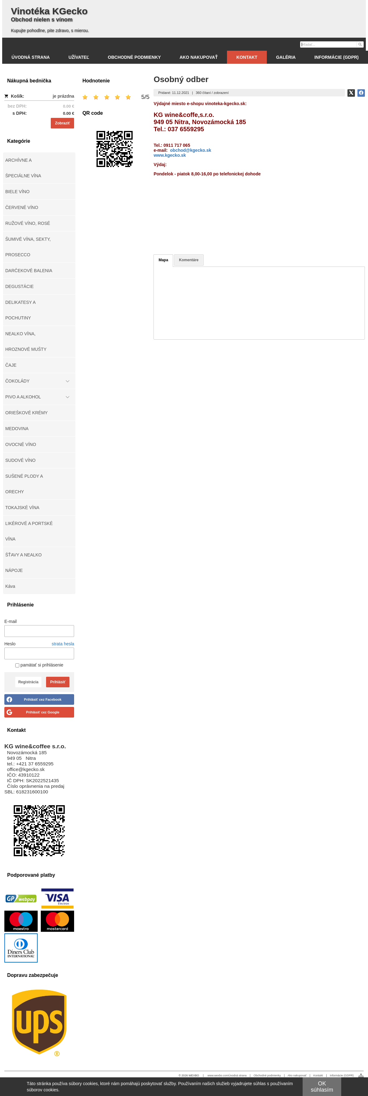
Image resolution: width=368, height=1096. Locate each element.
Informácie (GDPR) (342, 1075)
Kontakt (318, 1075)
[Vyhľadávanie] (332, 44)
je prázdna (63, 96)
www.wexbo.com (218, 1075)
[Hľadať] (360, 44)
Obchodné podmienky (267, 1075)
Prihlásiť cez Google (42, 712)
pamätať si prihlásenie (39, 664)
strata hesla (63, 643)
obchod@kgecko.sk (190, 150)
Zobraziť (62, 123)
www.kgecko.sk (169, 155)
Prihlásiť (57, 682)
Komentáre (189, 260)
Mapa (163, 260)
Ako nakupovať (297, 1075)
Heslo (10, 643)
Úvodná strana (238, 1075)
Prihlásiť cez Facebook (42, 699)
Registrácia (28, 682)
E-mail (10, 621)
